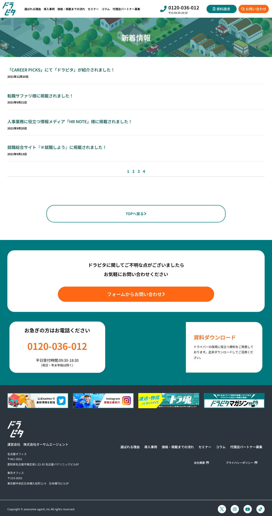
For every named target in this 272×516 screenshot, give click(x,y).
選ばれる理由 (32, 9)
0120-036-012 (183, 7)
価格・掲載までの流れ (71, 9)
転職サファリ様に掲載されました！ (40, 96)
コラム (106, 9)
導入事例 (49, 9)
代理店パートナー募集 (126, 9)
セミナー (93, 9)
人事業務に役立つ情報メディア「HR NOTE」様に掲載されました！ (69, 121)
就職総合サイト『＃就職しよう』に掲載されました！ (57, 147)
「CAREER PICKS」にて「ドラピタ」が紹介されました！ (61, 70)
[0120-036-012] (163, 9)
